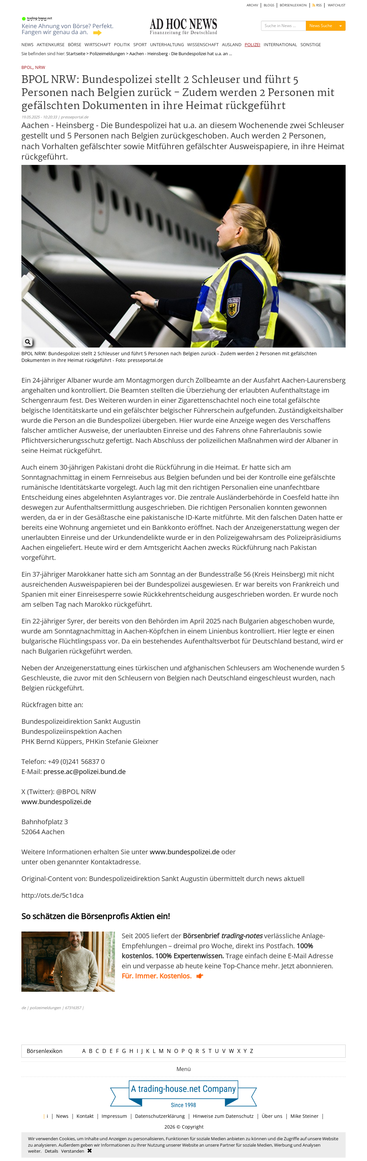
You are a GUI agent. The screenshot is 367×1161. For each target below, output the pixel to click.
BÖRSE (74, 44)
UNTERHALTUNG (167, 44)
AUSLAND (231, 44)
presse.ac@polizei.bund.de (84, 771)
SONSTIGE (310, 44)
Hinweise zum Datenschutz (223, 1116)
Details (51, 1151)
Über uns (272, 1116)
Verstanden (72, 1151)
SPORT (140, 44)
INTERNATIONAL (280, 44)
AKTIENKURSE (51, 44)
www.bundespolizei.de (56, 801)
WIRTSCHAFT (98, 44)
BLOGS (269, 5)
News (62, 1116)
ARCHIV (252, 5)
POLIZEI (252, 44)
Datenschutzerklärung (160, 1116)
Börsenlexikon (45, 1051)
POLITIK (122, 44)
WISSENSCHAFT (203, 44)
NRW (40, 67)
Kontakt (85, 1116)
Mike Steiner (304, 1116)
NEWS (27, 44)
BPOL (26, 67)
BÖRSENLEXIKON (293, 5)
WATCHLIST (337, 5)
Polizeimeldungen (107, 54)
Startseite (75, 54)
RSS (317, 5)
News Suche (321, 25)
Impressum (114, 1116)
